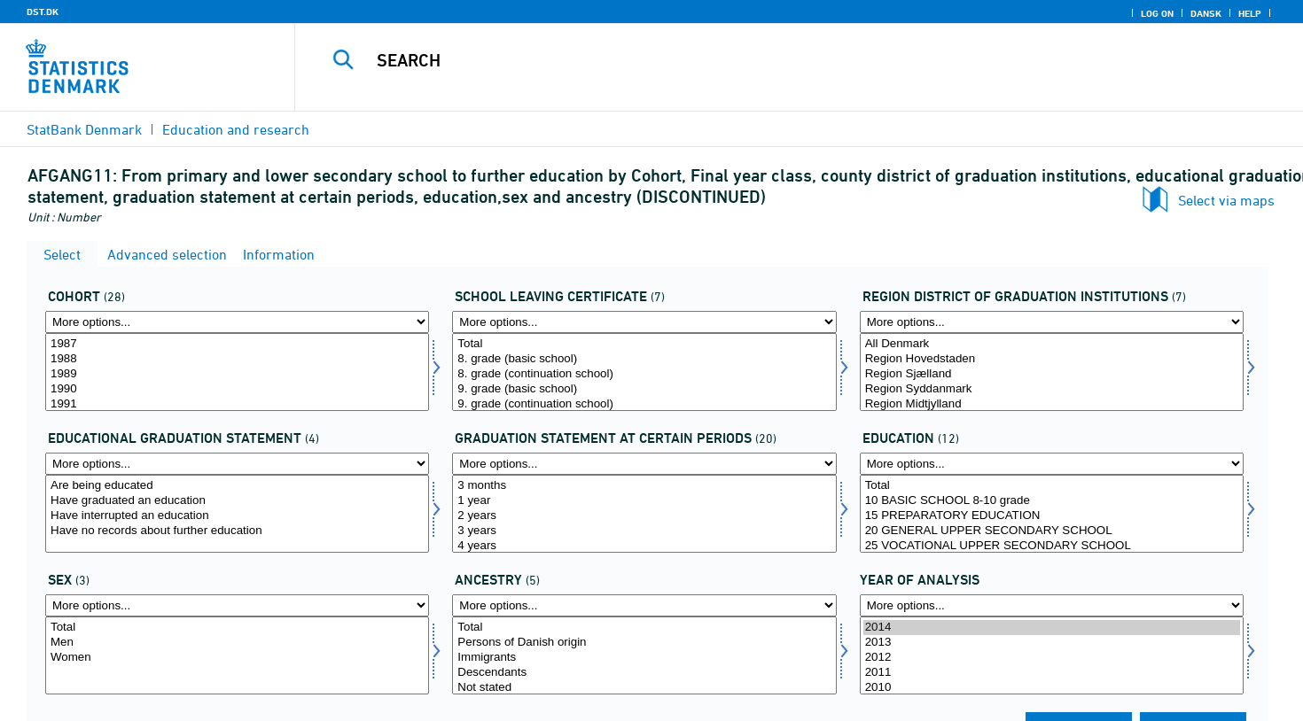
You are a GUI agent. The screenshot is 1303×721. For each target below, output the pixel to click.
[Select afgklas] (644, 372)
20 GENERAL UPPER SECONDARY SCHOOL (1051, 531)
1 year (644, 500)
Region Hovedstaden (1051, 359)
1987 (237, 344)
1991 (237, 404)
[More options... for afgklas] (644, 322)
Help (1249, 13)
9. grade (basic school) (644, 389)
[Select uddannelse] (1052, 514)
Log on (1157, 13)
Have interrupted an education (237, 515)
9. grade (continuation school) (644, 404)
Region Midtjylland (1051, 404)
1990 (237, 389)
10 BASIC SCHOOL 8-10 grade (1051, 500)
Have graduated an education (237, 500)
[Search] (767, 60)
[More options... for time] (1052, 605)
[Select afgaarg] (237, 372)
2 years (644, 515)
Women (237, 657)
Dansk (1205, 13)
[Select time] (1052, 655)
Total (644, 344)
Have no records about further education (237, 531)
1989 (237, 374)
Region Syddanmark (1051, 389)
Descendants (644, 672)
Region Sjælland (1051, 374)
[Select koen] (237, 655)
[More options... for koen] (237, 605)
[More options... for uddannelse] (1052, 464)
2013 (1051, 642)
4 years (644, 546)
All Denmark (1051, 344)
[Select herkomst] (644, 655)
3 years (644, 531)
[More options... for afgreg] (1052, 322)
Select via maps (1226, 200)
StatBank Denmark (84, 129)
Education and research (235, 129)
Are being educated (237, 485)
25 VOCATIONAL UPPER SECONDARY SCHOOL (1051, 546)
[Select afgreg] (1052, 372)
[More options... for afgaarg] (237, 322)
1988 (237, 359)
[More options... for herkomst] (644, 605)
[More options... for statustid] (644, 464)
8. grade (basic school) (644, 359)
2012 (1051, 657)
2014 (1051, 627)
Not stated (644, 687)
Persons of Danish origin (644, 642)
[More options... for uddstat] (237, 464)
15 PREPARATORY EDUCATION (1051, 515)
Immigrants (644, 657)
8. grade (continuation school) (644, 374)
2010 (1051, 687)
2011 (1051, 672)
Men (237, 642)
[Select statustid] (644, 514)
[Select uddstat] (237, 514)
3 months (644, 485)
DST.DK (43, 11)
